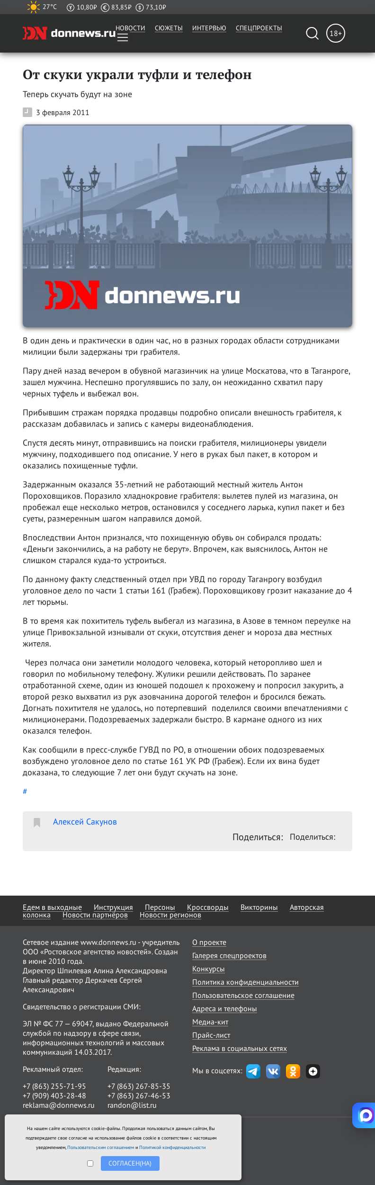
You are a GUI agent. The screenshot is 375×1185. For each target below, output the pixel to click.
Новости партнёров (95, 914)
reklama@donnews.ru (59, 1105)
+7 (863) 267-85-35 (138, 1086)
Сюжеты (169, 28)
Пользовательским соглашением (100, 1147)
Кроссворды (208, 907)
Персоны (160, 907)
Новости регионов (170, 914)
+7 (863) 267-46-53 (138, 1095)
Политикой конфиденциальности (172, 1147)
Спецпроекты (259, 28)
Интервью (209, 28)
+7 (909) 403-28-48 (54, 1095)
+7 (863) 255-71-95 (54, 1086)
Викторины (259, 907)
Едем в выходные (52, 907)
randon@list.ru (132, 1105)
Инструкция (113, 907)
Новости (130, 28)
